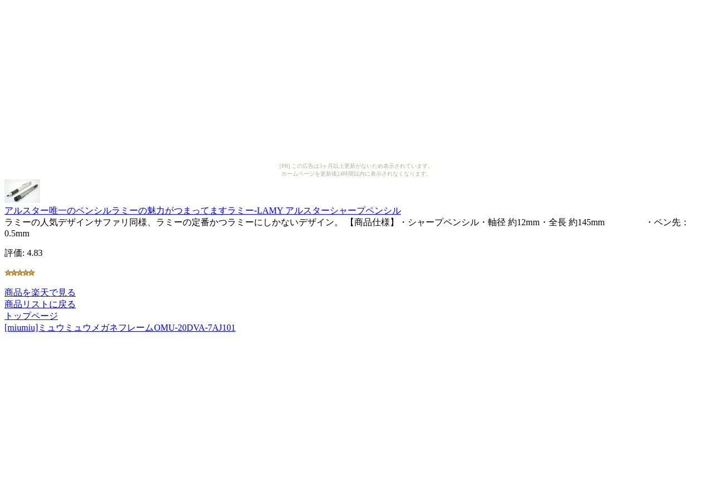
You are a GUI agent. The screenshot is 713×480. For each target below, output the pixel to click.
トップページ (31, 316)
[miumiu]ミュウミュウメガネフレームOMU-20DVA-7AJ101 (120, 327)
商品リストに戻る (40, 304)
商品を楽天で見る (40, 292)
